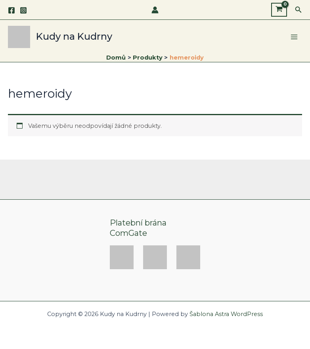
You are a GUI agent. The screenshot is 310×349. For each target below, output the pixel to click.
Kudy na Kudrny (74, 36)
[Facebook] (11, 10)
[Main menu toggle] (294, 36)
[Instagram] (23, 10)
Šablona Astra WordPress (226, 314)
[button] (298, 10)
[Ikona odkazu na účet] (155, 9)
